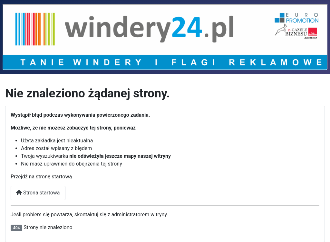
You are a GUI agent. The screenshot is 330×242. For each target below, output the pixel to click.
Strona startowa (38, 193)
